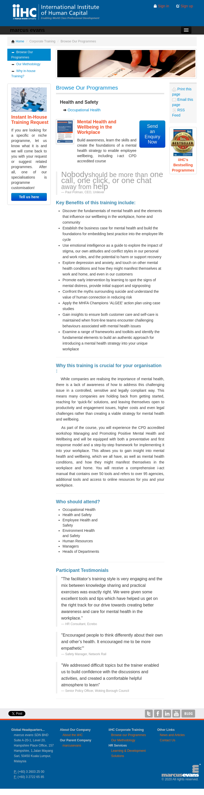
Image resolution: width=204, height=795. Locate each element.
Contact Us (167, 740)
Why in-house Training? (23, 73)
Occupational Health (84, 110)
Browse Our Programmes (22, 54)
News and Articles (172, 735)
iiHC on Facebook (158, 713)
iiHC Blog (188, 713)
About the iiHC (73, 735)
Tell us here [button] (29, 197)
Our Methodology (25, 64)
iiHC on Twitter (149, 713)
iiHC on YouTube (176, 713)
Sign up (184, 6)
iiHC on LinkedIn (167, 713)
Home (17, 41)
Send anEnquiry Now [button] (152, 134)
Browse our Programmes (128, 735)
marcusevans (72, 745)
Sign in (161, 6)
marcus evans (27, 30)
